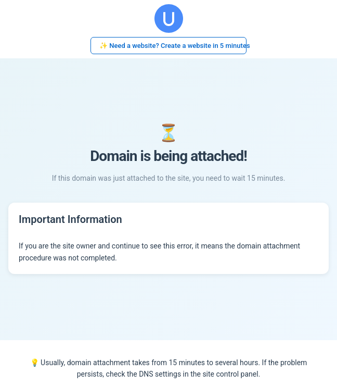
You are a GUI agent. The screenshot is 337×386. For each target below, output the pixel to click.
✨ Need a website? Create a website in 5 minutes (173, 45)
